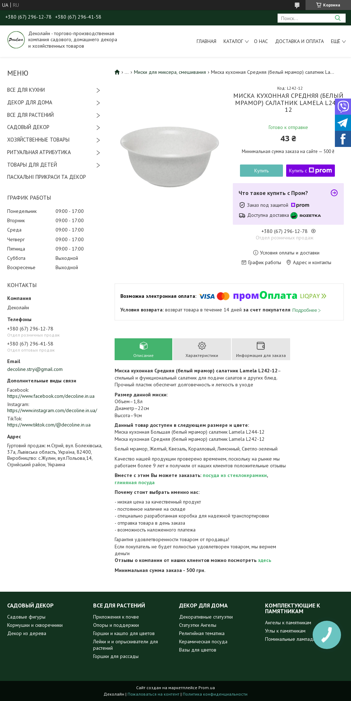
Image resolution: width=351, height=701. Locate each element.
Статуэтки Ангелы (197, 625)
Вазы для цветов (197, 650)
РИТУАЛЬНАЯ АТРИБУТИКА (39, 152)
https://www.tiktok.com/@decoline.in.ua (49, 424)
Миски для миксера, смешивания (170, 72)
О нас (261, 41)
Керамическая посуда (203, 641)
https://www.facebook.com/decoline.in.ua (51, 396)
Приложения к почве (116, 617)
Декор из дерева (26, 633)
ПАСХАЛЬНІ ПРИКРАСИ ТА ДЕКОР (46, 176)
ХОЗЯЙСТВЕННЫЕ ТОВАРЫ (38, 139)
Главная (206, 41)
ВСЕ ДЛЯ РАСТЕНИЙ (30, 114)
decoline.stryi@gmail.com (35, 369)
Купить (261, 170)
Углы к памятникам (285, 631)
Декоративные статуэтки (206, 617)
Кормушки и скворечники (35, 625)
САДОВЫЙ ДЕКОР (28, 127)
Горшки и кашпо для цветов (124, 633)
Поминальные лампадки (291, 639)
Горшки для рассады (116, 656)
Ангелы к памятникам (288, 622)
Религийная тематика (202, 633)
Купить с (310, 170)
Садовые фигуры (26, 617)
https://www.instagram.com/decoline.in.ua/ (52, 410)
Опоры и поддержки (116, 625)
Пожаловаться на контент (153, 694)
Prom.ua (206, 687)
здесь (264, 560)
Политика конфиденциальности (215, 694)
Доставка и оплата (299, 41)
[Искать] (338, 18)
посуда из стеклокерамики (235, 475)
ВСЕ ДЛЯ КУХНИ (26, 89)
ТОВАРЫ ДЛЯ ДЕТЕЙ (32, 164)
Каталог (233, 41)
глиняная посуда (135, 482)
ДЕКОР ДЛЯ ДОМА (29, 102)
